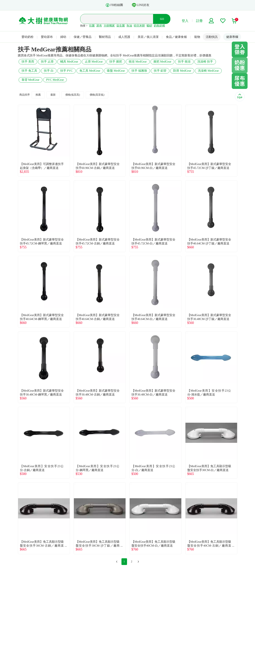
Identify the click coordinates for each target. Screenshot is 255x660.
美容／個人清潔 (148, 36)
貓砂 (149, 25)
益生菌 (120, 25)
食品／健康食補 (176, 36)
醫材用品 (105, 36)
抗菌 (92, 25)
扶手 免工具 (29, 70)
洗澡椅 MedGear (208, 70)
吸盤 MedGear (116, 70)
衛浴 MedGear (138, 61)
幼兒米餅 (139, 25)
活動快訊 (212, 36)
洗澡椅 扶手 (205, 61)
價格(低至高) (72, 94)
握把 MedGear (162, 61)
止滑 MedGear (94, 61)
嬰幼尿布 (47, 36)
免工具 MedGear (89, 70)
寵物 (197, 36)
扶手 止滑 (47, 61)
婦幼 (63, 36)
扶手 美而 (28, 61)
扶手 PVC (66, 70)
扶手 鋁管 (160, 70)
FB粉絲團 (114, 5)
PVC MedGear (55, 79)
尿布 (99, 25)
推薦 (38, 94)
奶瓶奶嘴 (159, 25)
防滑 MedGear (182, 70)
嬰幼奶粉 (27, 36)
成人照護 (124, 36)
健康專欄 (232, 36)
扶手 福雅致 (139, 70)
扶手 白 (49, 70)
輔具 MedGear (69, 61)
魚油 (129, 25)
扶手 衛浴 (184, 61)
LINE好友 (140, 5)
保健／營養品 (83, 36)
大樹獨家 (109, 25)
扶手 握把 (115, 61)
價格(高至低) (97, 94)
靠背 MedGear (30, 79)
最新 (53, 94)
